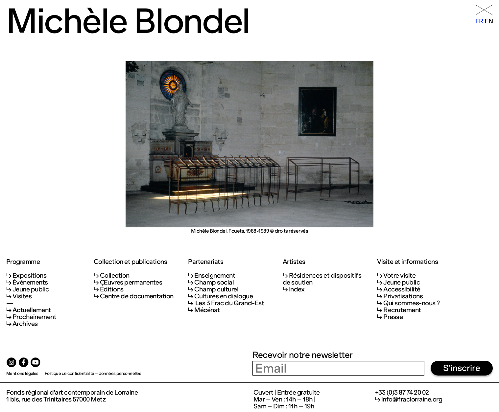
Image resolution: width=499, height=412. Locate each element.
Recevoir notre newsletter (302, 355)
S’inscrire (461, 368)
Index (296, 289)
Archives (25, 324)
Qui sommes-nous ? (411, 303)
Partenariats (205, 261)
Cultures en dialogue (223, 296)
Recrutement (402, 310)
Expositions (29, 275)
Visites (22, 296)
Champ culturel (216, 289)
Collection (115, 275)
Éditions (112, 289)
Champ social (214, 282)
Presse (393, 317)
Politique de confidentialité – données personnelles (93, 373)
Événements (30, 282)
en (489, 21)
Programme (23, 261)
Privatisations (403, 296)
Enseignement (214, 275)
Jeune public (30, 289)
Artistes (294, 261)
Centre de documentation (137, 296)
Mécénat (207, 310)
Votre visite (399, 275)
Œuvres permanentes (131, 282)
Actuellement (31, 310)
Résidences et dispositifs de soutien (322, 279)
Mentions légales (22, 373)
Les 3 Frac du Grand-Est (229, 303)
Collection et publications (130, 261)
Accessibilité (401, 289)
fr (479, 21)
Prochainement (34, 317)
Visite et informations (407, 261)
